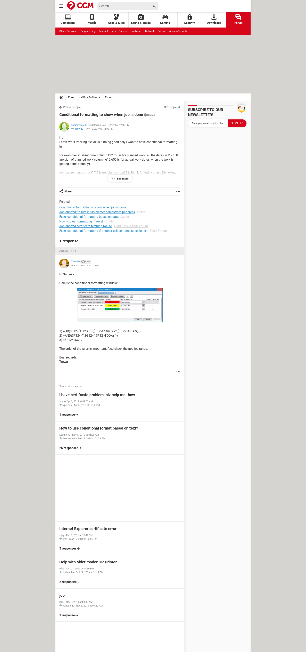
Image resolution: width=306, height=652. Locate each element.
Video (161, 31)
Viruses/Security (178, 31)
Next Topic (170, 107)
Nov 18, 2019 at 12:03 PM (99, 128)
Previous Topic (72, 107)
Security (189, 19)
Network (150, 31)
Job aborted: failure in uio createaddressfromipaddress (97, 212)
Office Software (68, 31)
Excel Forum (158, 231)
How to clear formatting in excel (81, 221)
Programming (88, 31)
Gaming (165, 19)
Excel (108, 97)
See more (122, 178)
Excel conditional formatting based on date (88, 217)
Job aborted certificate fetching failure (85, 226)
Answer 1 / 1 (67, 250)
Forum (238, 19)
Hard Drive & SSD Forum (131, 226)
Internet (103, 31)
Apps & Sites (116, 19)
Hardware (136, 31)
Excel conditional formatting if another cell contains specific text (103, 231)
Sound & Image (141, 19)
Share (68, 191)
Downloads (214, 19)
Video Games (119, 31)
